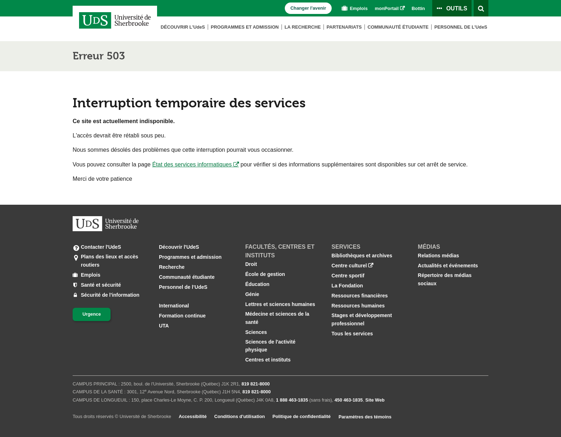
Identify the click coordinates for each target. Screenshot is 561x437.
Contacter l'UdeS (101, 247)
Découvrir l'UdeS (179, 247)
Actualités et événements (448, 265)
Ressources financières (360, 295)
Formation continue (182, 316)
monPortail (387, 8)
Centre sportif (348, 275)
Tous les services (352, 333)
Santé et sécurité (101, 285)
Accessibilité (192, 416)
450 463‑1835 (349, 400)
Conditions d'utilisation (239, 416)
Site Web (375, 400)
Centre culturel (349, 265)
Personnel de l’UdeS (183, 287)
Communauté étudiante (398, 27)
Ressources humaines (358, 306)
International (174, 306)
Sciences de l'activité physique (270, 346)
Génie (252, 294)
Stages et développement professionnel (362, 319)
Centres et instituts (268, 360)
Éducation (257, 284)
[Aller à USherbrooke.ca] (105, 223)
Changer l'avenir (308, 8)
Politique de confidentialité (301, 416)
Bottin (418, 8)
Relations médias (438, 255)
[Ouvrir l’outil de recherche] (481, 8)
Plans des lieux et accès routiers (109, 260)
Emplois (353, 8)
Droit (251, 264)
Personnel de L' (460, 27)
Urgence (92, 314)
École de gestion (265, 274)
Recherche (172, 267)
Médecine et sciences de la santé (277, 318)
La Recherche (302, 27)
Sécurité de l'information (110, 295)
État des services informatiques (191, 164)
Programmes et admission (245, 27)
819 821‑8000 (256, 384)
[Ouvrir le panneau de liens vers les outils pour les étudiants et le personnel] (452, 8)
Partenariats (344, 27)
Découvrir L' (183, 27)
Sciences (256, 332)
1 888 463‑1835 (292, 400)
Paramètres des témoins (364, 416)
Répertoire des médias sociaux (445, 279)
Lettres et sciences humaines (280, 304)
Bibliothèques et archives (362, 255)
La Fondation (347, 285)
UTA (164, 326)
